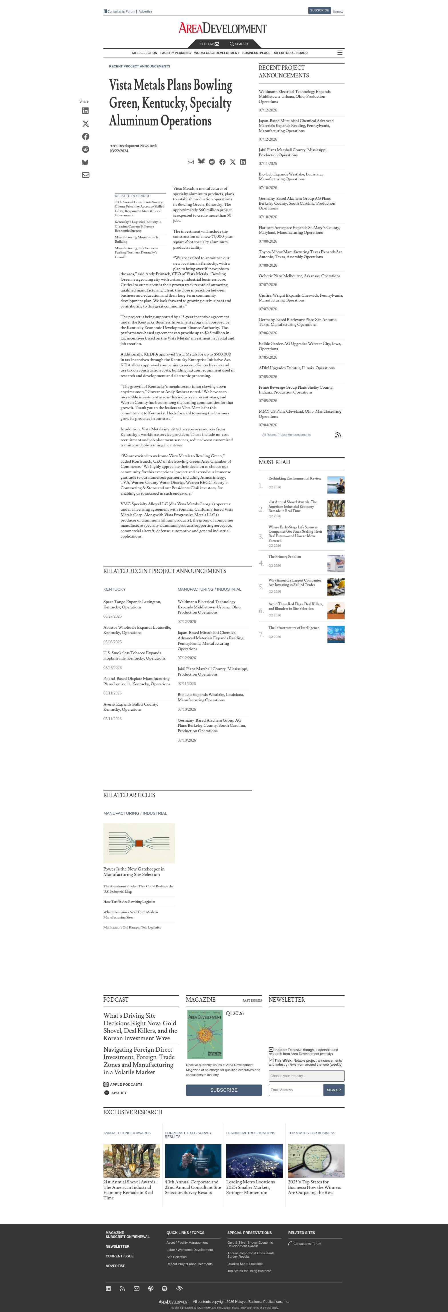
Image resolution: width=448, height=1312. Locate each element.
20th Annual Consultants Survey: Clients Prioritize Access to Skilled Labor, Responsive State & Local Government (139, 209)
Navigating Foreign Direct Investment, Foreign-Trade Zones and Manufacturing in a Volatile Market (139, 1061)
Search (239, 44)
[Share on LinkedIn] (87, 111)
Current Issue (120, 1256)
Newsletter (117, 1247)
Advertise (145, 11)
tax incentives (132, 338)
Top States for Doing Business (249, 1271)
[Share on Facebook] (87, 137)
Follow (209, 44)
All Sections (340, 53)
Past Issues (252, 1000)
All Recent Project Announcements (286, 434)
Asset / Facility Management (187, 1242)
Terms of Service (261, 1307)
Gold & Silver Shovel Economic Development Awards (250, 1244)
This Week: (306, 1063)
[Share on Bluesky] (87, 162)
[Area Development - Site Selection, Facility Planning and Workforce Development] (224, 27)
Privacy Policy (239, 1307)
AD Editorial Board (291, 53)
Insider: (303, 1052)
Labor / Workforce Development (190, 1249)
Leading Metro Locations (245, 1263)
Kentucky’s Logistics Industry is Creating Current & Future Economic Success (138, 226)
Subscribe (319, 10)
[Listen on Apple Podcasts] (141, 1084)
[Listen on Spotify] (141, 1093)
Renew (338, 11)
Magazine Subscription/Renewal (128, 1235)
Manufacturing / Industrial (209, 589)
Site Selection (177, 1257)
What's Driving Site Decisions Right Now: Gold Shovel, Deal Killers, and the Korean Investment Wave (140, 1027)
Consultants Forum (121, 11)
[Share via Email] (87, 175)
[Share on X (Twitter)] (87, 124)
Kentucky (214, 204)
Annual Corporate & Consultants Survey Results (251, 1254)
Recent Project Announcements (139, 66)
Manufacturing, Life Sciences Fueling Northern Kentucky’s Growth (136, 252)
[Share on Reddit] (87, 150)
